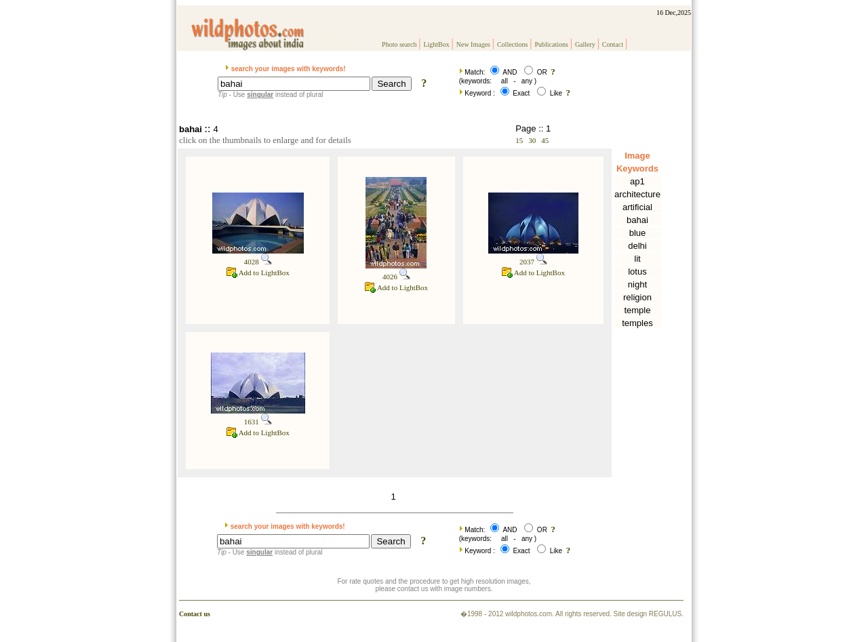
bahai (637, 220)
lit (637, 259)
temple (637, 310)
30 (532, 140)
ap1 (637, 181)
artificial (637, 207)
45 (545, 140)
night (637, 284)
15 (519, 140)
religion (637, 297)
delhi (637, 246)
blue (637, 233)
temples (637, 323)
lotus (637, 271)
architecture (637, 194)
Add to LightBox (258, 272)
